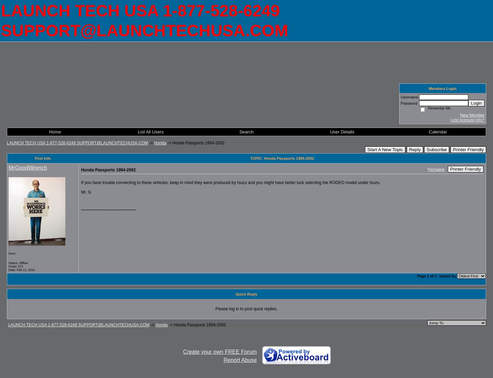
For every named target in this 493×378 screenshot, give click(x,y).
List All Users (151, 131)
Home (55, 131)
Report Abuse (240, 360)
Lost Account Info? (467, 120)
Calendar (438, 131)
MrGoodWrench (28, 168)
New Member (472, 115)
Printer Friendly (468, 149)
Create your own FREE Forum (220, 352)
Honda (160, 143)
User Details (342, 131)
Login (476, 103)
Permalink (436, 169)
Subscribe (437, 149)
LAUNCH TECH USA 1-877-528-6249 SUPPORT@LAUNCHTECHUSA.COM (77, 143)
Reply (415, 149)
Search (246, 131)
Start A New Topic (385, 149)
